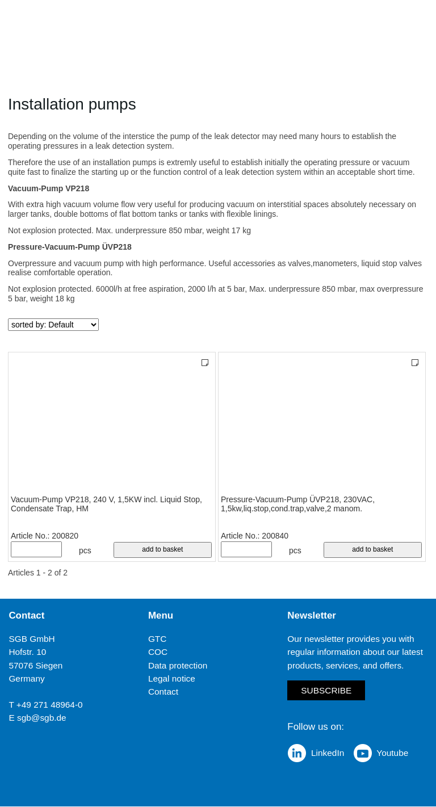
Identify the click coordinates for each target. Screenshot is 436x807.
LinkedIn (327, 753)
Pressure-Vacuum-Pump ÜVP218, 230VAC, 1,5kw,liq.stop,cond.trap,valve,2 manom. (298, 504)
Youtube (392, 753)
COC (157, 652)
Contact (163, 691)
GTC (157, 639)
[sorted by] (53, 324)
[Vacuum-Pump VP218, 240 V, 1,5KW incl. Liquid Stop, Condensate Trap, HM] (112, 424)
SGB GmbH (31, 639)
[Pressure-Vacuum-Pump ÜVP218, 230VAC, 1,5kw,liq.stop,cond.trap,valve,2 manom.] (322, 424)
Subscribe (326, 690)
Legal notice (171, 678)
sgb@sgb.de (41, 717)
